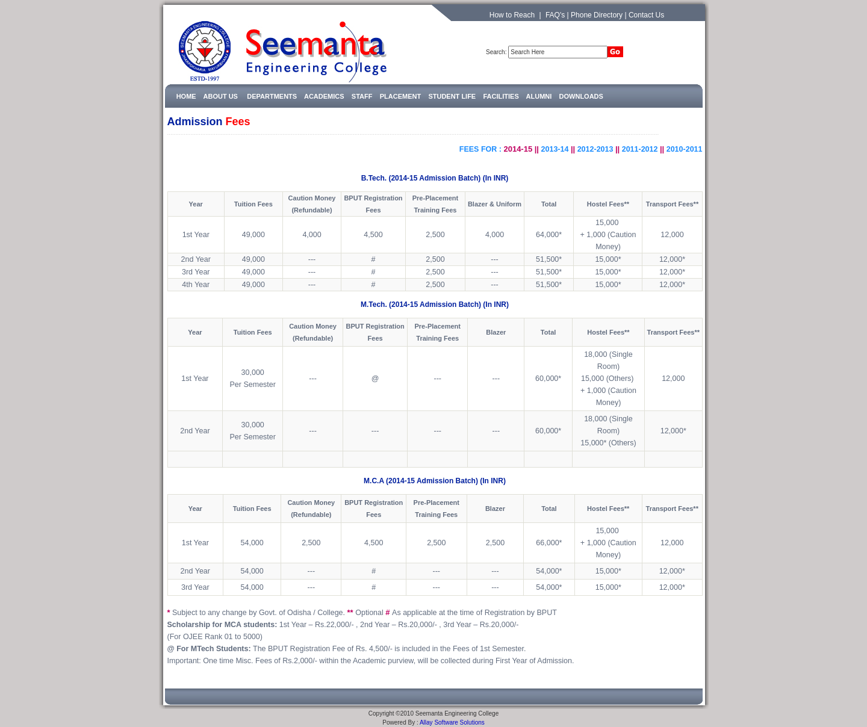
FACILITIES (500, 96)
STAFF (362, 96)
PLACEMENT (400, 96)
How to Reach (512, 15)
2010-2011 (685, 149)
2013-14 (555, 149)
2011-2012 (640, 149)
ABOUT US (221, 96)
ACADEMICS (324, 96)
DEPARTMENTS (275, 96)
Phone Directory (597, 15)
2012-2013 (595, 149)
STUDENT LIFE (452, 96)
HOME (186, 96)
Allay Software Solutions (452, 722)
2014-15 (517, 148)
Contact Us (646, 15)
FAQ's (555, 15)
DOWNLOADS (581, 96)
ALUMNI (539, 96)
